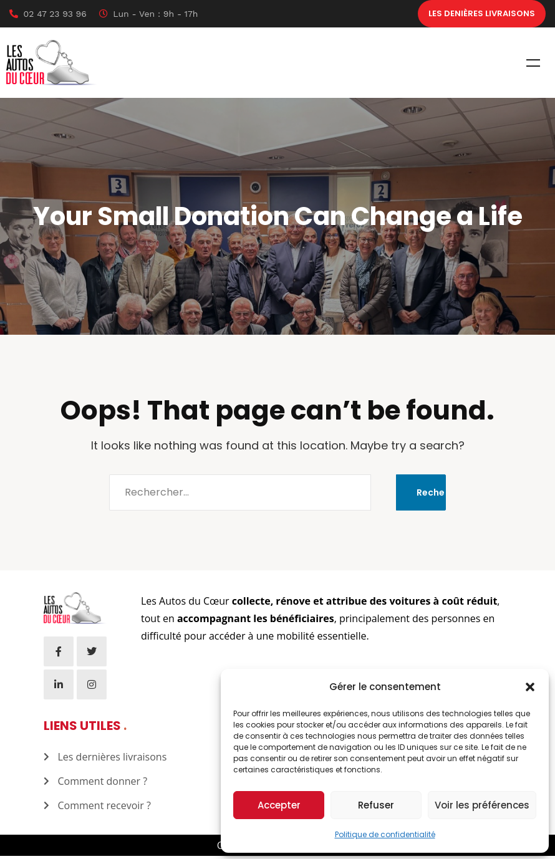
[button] (530, 687)
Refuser (376, 805)
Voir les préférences (482, 805)
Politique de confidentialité (385, 834)
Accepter (279, 805)
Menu (533, 66)
